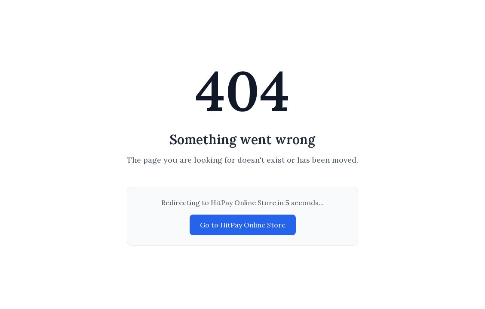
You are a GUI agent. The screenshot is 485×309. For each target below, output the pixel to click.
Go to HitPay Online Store (242, 225)
